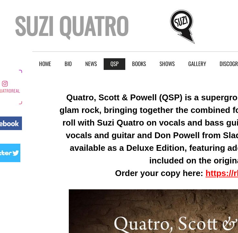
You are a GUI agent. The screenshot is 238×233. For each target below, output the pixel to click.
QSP (114, 64)
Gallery (197, 64)
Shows (167, 64)
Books (139, 64)
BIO (68, 64)
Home (45, 64)
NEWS (91, 64)
